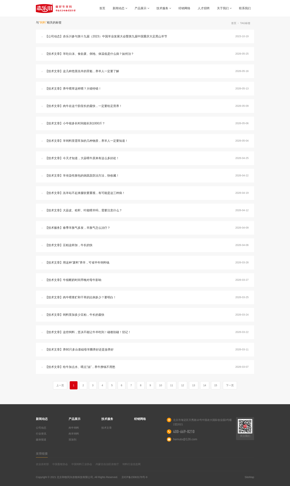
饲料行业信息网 (131, 464)
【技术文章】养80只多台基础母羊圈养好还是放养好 (79, 349)
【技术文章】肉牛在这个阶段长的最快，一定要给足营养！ (83, 106)
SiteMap (249, 477)
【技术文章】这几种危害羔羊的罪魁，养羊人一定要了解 (82, 71)
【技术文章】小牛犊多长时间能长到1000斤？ (75, 123)
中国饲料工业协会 (81, 464)
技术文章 (106, 427)
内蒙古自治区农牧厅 (107, 464)
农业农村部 (42, 464)
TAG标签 (245, 23)
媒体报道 (41, 439)
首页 (102, 8)
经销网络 (184, 8)
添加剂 (72, 439)
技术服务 (163, 8)
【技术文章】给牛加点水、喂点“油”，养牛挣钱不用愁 (80, 366)
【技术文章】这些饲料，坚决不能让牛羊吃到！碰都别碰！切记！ (88, 332)
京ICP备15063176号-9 (134, 477)
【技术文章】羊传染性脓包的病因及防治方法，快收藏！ (82, 175)
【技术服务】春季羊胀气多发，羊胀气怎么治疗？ (77, 227)
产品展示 (142, 8)
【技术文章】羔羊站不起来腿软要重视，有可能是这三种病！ (85, 193)
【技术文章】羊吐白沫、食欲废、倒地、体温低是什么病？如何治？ (89, 53)
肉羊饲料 (74, 433)
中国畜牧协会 (60, 464)
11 (171, 385)
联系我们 (245, 8)
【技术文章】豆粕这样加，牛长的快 (68, 245)
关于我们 (224, 8)
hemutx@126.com (185, 439)
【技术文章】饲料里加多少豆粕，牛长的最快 (74, 314)
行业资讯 (41, 433)
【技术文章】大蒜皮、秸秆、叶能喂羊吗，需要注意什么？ (83, 210)
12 (182, 385)
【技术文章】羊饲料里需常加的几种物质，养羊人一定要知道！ (86, 140)
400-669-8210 (184, 431)
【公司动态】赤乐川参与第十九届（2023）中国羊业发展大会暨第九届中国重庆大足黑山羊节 (106, 36)
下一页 (230, 385)
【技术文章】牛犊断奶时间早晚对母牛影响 (73, 279)
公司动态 (41, 427)
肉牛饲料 (74, 427)
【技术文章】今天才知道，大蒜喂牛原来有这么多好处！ (82, 158)
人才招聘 (204, 8)
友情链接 (42, 453)
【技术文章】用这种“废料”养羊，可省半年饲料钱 (77, 262)
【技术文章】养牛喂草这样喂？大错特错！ (73, 88)
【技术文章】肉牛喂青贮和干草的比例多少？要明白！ (80, 297)
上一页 (60, 385)
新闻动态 (120, 8)
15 (215, 385)
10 (160, 385)
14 (204, 385)
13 (193, 385)
